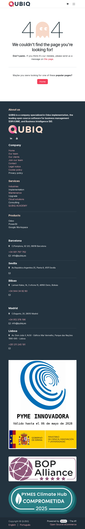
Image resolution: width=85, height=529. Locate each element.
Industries (14, 186)
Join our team (16, 160)
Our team (13, 153)
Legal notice (15, 166)
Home (42, 81)
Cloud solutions (16, 199)
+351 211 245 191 (17, 344)
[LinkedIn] (11, 138)
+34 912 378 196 (17, 319)
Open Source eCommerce (63, 524)
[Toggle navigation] (73, 4)
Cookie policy (15, 169)
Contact (13, 163)
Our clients (14, 157)
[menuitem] (12, 525)
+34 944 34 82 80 (18, 291)
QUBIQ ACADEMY (18, 205)
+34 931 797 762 (17, 252)
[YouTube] (17, 138)
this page (48, 59)
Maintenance (15, 192)
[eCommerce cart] (67, 4)
